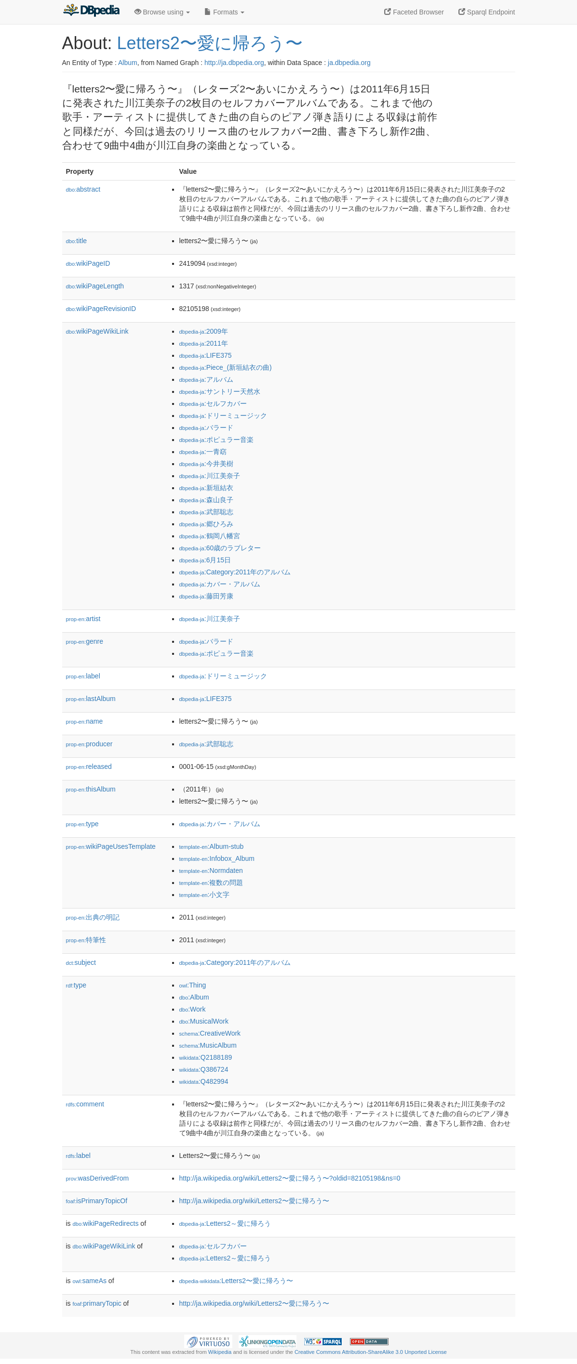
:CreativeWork (210, 1033)
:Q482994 (203, 1081)
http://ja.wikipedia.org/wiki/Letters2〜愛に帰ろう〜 (254, 1201)
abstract (83, 189)
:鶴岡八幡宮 (209, 536)
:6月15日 (205, 560)
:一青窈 (203, 451)
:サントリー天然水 (219, 391)
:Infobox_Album (217, 858)
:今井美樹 (206, 464)
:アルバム (206, 379)
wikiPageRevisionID (101, 308)
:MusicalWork (203, 1021)
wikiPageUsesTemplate (111, 846)
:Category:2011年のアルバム (235, 572)
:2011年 (203, 343)
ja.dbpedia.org (349, 62)
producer (89, 744)
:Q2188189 (205, 1057)
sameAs (90, 1281)
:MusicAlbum (208, 1045)
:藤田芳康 (206, 596)
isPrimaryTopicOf (97, 1201)
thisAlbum (91, 789)
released (89, 766)
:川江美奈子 (209, 476)
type (82, 824)
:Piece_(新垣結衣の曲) (225, 367)
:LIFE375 (205, 355)
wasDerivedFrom (97, 1178)
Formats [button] (224, 12)
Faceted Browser (414, 12)
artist (83, 619)
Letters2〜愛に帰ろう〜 (210, 43)
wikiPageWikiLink (97, 331)
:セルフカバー (213, 403)
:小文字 (204, 894)
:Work (192, 1009)
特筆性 (86, 940)
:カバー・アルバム (219, 584)
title (76, 241)
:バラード (206, 427)
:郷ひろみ (206, 524)
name (84, 721)
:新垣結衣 (206, 488)
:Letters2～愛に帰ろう (225, 1223)
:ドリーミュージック (223, 415)
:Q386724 (203, 1069)
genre (84, 641)
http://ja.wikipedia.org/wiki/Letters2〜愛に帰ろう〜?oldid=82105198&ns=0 (290, 1178)
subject (81, 962)
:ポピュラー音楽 (216, 439)
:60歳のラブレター (220, 548)
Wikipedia (220, 1352)
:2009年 (203, 331)
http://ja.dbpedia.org (234, 62)
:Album (194, 997)
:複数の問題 (211, 882)
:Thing (192, 985)
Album (127, 62)
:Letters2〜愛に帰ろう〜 (236, 1281)
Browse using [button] (162, 12)
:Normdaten (211, 870)
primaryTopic (97, 1303)
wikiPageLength (95, 286)
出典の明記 (93, 917)
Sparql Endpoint (486, 12)
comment (85, 1104)
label (83, 676)
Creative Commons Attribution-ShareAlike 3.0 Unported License (371, 1352)
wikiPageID (88, 263)
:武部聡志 (206, 512)
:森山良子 (206, 500)
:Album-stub (211, 846)
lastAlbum (91, 698)
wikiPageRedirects (106, 1223)
